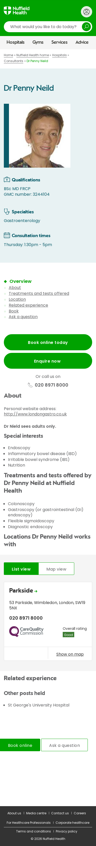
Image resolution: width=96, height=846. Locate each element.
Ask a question (23, 317)
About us (14, 813)
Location (17, 299)
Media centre (36, 813)
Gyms (38, 42)
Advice (82, 42)
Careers (80, 813)
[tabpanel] (48, 622)
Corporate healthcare (72, 822)
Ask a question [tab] (64, 745)
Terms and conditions (33, 831)
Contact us (60, 813)
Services (59, 42)
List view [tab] (21, 569)
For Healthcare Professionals (29, 822)
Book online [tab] (20, 745)
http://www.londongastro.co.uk (35, 414)
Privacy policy (66, 831)
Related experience (28, 305)
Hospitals (16, 42)
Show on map (70, 654)
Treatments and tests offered (39, 293)
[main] (48, 427)
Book (14, 311)
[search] (48, 26)
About (15, 288)
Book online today (48, 342)
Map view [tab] (56, 569)
